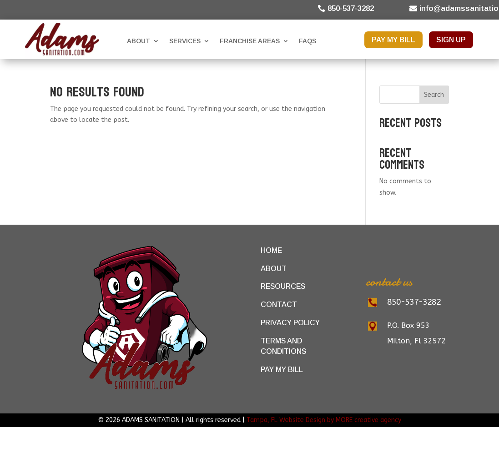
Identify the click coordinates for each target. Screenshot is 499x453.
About (138, 41)
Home (271, 250)
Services (185, 41)
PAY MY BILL (393, 40)
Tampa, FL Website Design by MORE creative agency (324, 420)
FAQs (307, 41)
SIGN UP (451, 40)
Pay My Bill (282, 369)
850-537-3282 (351, 8)
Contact (279, 304)
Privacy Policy (290, 323)
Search (434, 95)
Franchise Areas (250, 41)
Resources (283, 286)
